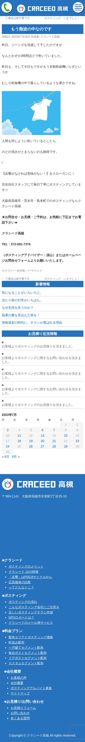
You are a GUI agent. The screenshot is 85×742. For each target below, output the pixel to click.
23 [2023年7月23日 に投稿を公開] (77, 441)
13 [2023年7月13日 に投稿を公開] (42, 435)
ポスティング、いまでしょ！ (63, 18)
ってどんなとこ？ (21, 587)
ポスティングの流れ (23, 602)
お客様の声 (19, 677)
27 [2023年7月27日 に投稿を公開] (42, 446)
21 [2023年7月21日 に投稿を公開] (54, 441)
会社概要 (17, 683)
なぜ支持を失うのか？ (18, 307)
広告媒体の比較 (20, 582)
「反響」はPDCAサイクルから (30, 577)
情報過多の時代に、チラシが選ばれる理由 (32, 322)
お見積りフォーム (23, 708)
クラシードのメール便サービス (31, 622)
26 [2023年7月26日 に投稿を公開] (31, 446)
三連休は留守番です (16, 18)
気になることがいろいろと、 (22, 292)
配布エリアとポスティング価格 (31, 637)
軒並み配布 (16, 642)
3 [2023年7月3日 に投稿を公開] (8, 430)
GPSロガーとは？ (21, 617)
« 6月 (5, 456)
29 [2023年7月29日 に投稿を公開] (66, 446)
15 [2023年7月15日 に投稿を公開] (66, 435)
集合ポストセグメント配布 (28, 653)
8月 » (15, 456)
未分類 (21, 270)
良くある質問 (20, 718)
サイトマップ (20, 693)
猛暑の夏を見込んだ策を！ (21, 315)
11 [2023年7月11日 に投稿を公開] (19, 435)
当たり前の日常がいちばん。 (22, 300)
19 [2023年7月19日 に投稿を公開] (31, 441)
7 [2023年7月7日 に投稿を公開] (54, 430)
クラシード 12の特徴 (23, 571)
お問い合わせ (20, 713)
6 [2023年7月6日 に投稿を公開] (43, 430)
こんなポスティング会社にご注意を (34, 607)
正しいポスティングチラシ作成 (31, 612)
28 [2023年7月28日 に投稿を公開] (54, 446)
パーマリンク (34, 270)
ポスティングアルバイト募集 (31, 688)
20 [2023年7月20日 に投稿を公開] (42, 441)
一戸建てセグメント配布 (26, 647)
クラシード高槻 (50, 36)
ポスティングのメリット (26, 566)
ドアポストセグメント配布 (28, 658)
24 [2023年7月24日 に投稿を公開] (8, 446)
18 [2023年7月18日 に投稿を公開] (19, 441)
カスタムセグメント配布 (26, 663)
